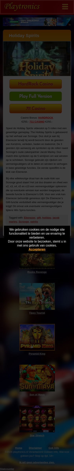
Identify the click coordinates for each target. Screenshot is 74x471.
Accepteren (37, 249)
